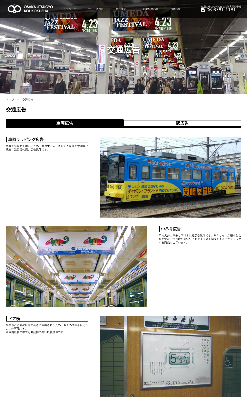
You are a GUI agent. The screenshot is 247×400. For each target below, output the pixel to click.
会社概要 (121, 8)
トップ (10, 99)
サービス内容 (96, 8)
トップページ (68, 8)
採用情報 (176, 8)
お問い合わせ (150, 8)
